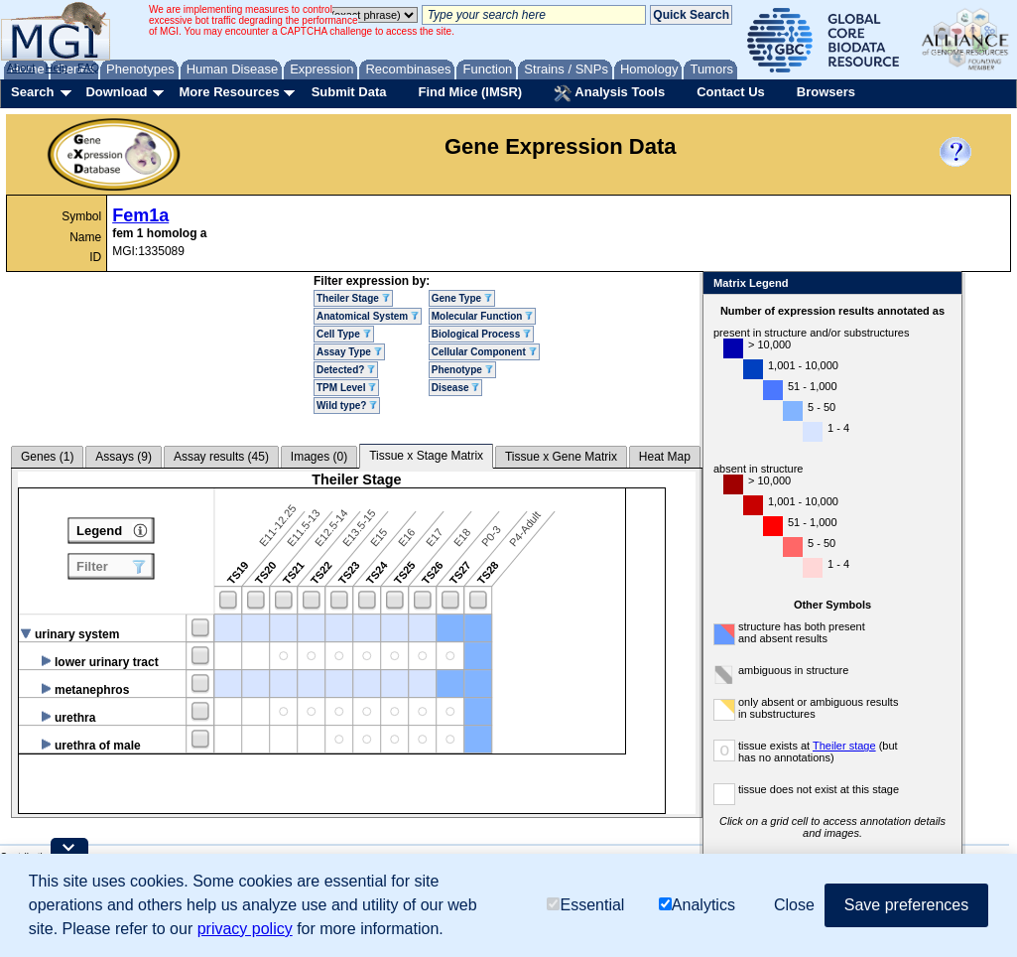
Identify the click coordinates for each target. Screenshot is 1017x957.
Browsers (826, 91)
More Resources (229, 91)
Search (32, 91)
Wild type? (347, 405)
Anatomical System (368, 316)
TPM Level (346, 387)
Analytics (697, 904)
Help (56, 67)
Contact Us (731, 91)
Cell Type (344, 334)
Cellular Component (484, 351)
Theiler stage (844, 746)
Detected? (346, 369)
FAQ (88, 67)
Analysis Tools (609, 93)
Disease (456, 387)
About (21, 67)
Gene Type (462, 298)
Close (943, 284)
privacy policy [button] (245, 928)
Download (116, 91)
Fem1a (140, 215)
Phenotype (462, 369)
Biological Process (481, 334)
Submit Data (349, 91)
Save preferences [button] (906, 904)
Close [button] (794, 904)
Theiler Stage (353, 298)
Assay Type (349, 351)
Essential (585, 904)
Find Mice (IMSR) (470, 91)
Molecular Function (482, 316)
